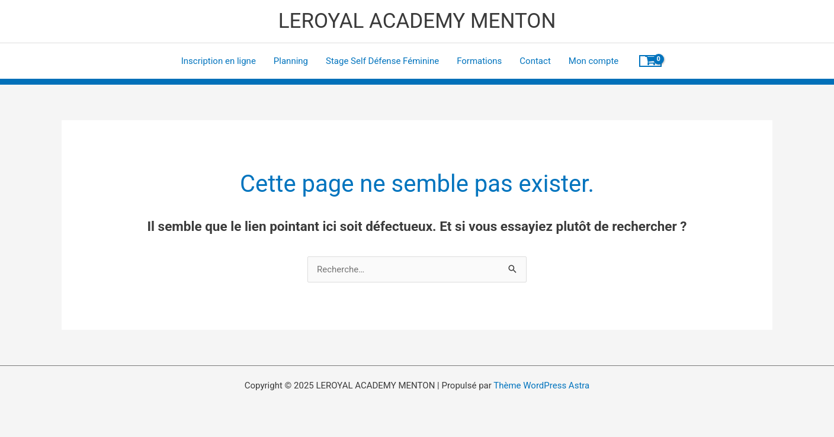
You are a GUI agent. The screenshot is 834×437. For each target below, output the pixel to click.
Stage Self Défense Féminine (382, 61)
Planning (291, 61)
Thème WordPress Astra (541, 385)
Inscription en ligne (218, 61)
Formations (479, 61)
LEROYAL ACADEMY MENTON (417, 21)
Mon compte (594, 61)
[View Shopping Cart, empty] (650, 61)
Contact (534, 61)
